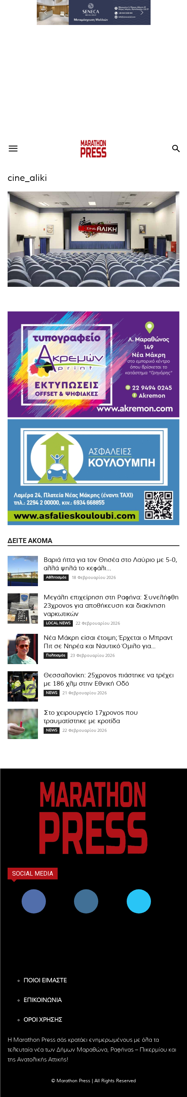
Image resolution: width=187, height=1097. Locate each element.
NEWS (51, 693)
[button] (94, 12)
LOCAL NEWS (58, 623)
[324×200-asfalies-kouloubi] (93, 472)
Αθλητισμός (56, 577)
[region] (94, 12)
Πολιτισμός (55, 655)
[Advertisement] (93, 82)
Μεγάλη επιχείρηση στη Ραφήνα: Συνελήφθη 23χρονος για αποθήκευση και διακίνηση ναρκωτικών (111, 605)
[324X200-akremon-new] (93, 364)
